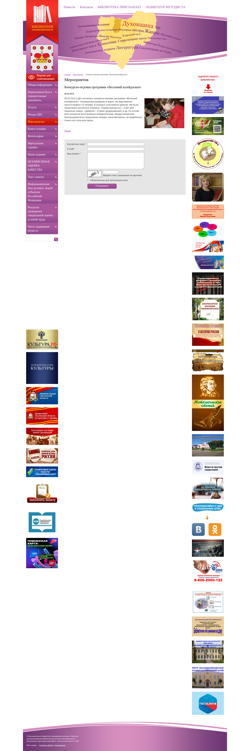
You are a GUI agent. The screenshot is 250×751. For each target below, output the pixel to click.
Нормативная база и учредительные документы (40, 96)
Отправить (102, 185)
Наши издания (36, 154)
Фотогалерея (35, 136)
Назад (67, 131)
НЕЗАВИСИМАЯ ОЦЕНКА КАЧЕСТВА (39, 165)
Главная (67, 74)
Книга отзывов (37, 128)
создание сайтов (46, 745)
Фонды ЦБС (35, 114)
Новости (69, 7)
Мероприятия (78, 74)
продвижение (60, 745)
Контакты (86, 7)
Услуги (32, 107)
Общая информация (40, 84)
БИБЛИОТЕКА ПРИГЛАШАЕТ (120, 7)
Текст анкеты (36, 177)
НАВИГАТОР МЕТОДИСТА (165, 7)
